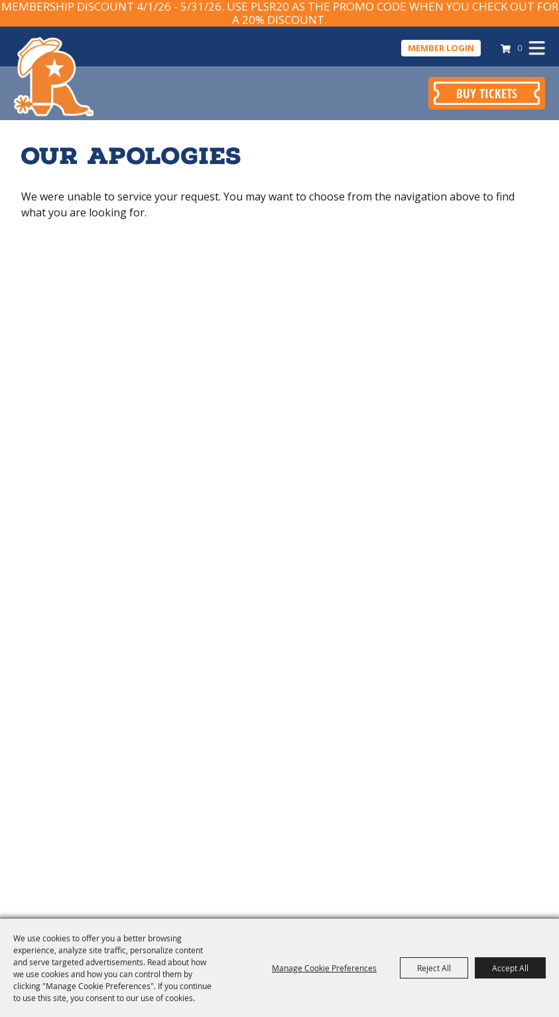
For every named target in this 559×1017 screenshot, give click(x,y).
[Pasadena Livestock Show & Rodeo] (53, 76)
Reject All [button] (434, 968)
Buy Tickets (486, 93)
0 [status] (519, 48)
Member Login (441, 48)
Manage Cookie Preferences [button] (324, 968)
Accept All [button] (510, 968)
